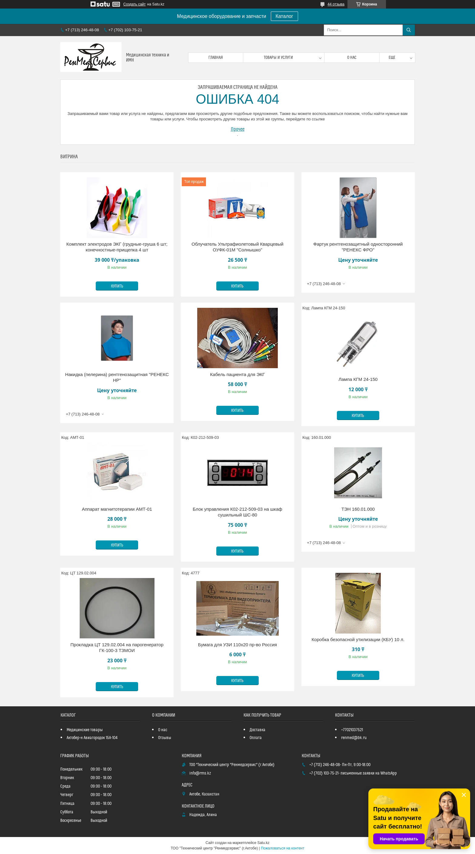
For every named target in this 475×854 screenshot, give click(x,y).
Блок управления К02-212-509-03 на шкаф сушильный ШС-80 (237, 512)
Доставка (257, 730)
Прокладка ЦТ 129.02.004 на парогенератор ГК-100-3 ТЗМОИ (117, 647)
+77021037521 (352, 730)
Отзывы (164, 737)
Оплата (256, 737)
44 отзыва (335, 4)
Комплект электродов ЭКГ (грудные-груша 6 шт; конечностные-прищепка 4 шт (117, 247)
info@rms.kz (200, 773)
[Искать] (409, 30)
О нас (352, 57)
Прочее (237, 129)
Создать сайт (134, 4)
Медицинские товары (85, 730)
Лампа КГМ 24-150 (357, 379)
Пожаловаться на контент (282, 848)
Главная (215, 57)
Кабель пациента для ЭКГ (237, 374)
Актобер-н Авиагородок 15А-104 (92, 737)
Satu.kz (263, 843)
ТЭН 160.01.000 (358, 509)
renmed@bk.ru (354, 737)
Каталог (284, 16)
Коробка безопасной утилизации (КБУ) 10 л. (358, 639)
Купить (117, 286)
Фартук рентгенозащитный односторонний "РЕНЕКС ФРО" (358, 247)
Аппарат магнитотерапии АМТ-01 (117, 509)
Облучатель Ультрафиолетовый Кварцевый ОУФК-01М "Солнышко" (237, 247)
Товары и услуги (278, 57)
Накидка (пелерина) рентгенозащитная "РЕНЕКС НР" (117, 377)
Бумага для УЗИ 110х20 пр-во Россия (237, 644)
